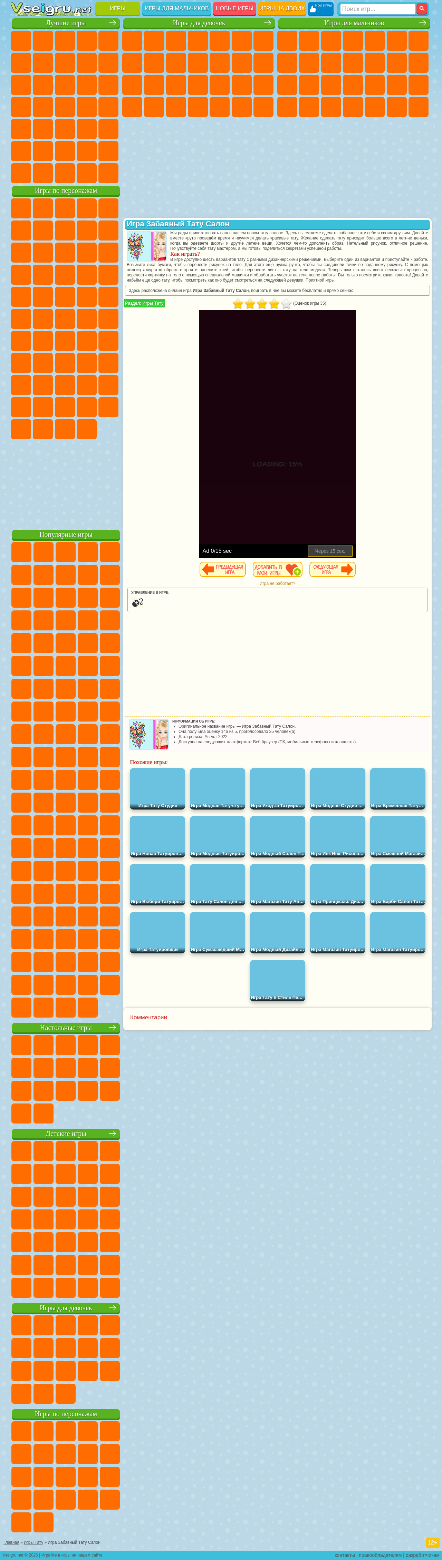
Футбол (309, 41)
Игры (118, 8)
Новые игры (234, 8)
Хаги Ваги (108, 363)
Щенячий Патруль (65, 208)
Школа (87, 151)
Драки (397, 63)
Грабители (397, 85)
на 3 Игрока (21, 151)
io (43, 85)
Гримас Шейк (43, 429)
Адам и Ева (21, 319)
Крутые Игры (65, 151)
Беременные (154, 85)
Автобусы (353, 107)
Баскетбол (108, 151)
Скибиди (21, 429)
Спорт (108, 63)
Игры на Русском (43, 107)
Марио (65, 297)
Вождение (21, 173)
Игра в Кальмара (21, 363)
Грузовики (375, 63)
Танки (353, 41)
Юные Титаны (108, 319)
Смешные (21, 85)
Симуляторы (65, 41)
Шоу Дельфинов (21, 275)
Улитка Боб (43, 230)
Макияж (263, 85)
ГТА (287, 107)
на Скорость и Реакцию (43, 129)
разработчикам (423, 1555)
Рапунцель (176, 85)
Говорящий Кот (87, 208)
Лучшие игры (66, 23)
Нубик (43, 385)
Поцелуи (263, 63)
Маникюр (220, 85)
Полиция (331, 85)
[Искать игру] (378, 9)
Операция (242, 85)
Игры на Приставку (108, 173)
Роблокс (21, 385)
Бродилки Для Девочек (263, 41)
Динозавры (87, 107)
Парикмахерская (242, 63)
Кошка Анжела (154, 63)
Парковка (287, 41)
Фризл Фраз (108, 297)
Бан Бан (108, 407)
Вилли (21, 208)
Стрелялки (419, 107)
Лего (43, 253)
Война (65, 173)
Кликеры (108, 85)
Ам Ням (108, 253)
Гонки (419, 63)
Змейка (87, 129)
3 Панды (43, 275)
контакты (345, 1555)
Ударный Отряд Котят (43, 297)
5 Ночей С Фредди (21, 230)
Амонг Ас (87, 341)
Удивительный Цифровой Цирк (87, 429)
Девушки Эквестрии (154, 41)
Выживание (375, 85)
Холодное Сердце (176, 63)
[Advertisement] (66, 483)
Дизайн (198, 107)
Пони (132, 41)
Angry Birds (87, 253)
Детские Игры (87, 41)
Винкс (263, 107)
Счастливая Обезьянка (65, 319)
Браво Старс (108, 341)
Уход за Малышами (176, 107)
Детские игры (66, 1133)
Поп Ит (65, 63)
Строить (87, 173)
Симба (43, 407)
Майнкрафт (419, 41)
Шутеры (375, 107)
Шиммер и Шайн (43, 319)
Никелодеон (43, 151)
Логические (87, 85)
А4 (43, 363)
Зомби (375, 41)
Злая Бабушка (21, 253)
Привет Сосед (65, 385)
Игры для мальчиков (177, 8)
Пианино (242, 107)
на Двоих (108, 41)
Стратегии (331, 41)
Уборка (220, 107)
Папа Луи (132, 85)
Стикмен (353, 63)
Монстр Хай (242, 41)
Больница (198, 85)
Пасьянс (21, 107)
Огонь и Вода (176, 41)
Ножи (65, 107)
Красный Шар (65, 230)
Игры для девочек (199, 23)
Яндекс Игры (43, 63)
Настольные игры (66, 1027)
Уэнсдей (87, 407)
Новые (21, 41)
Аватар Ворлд (21, 407)
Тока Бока (108, 385)
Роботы (309, 85)
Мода (154, 107)
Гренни (87, 363)
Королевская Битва (397, 41)
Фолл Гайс (43, 341)
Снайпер (287, 85)
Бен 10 (309, 107)
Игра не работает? (277, 583)
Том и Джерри (87, 319)
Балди (65, 363)
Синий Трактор (21, 341)
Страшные (65, 85)
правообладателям (380, 1555)
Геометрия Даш (87, 63)
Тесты (220, 41)
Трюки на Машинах (65, 129)
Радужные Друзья (87, 385)
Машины (287, 63)
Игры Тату (152, 303)
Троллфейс (87, 230)
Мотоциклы (331, 63)
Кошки (198, 63)
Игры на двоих (282, 8)
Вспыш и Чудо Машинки (87, 275)
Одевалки (220, 63)
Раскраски (132, 63)
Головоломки (108, 129)
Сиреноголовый (65, 341)
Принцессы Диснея (132, 107)
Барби (198, 41)
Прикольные (108, 107)
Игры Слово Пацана (65, 407)
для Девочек (43, 41)
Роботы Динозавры (353, 85)
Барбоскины (21, 297)
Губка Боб (43, 208)
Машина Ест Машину (419, 85)
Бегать (397, 107)
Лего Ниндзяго (108, 208)
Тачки (65, 275)
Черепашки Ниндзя (309, 63)
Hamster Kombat (65, 429)
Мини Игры (21, 129)
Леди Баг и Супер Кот (108, 230)
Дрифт (331, 107)
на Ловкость (21, 63)
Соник (108, 275)
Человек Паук (87, 297)
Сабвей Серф (65, 253)
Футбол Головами (43, 173)
